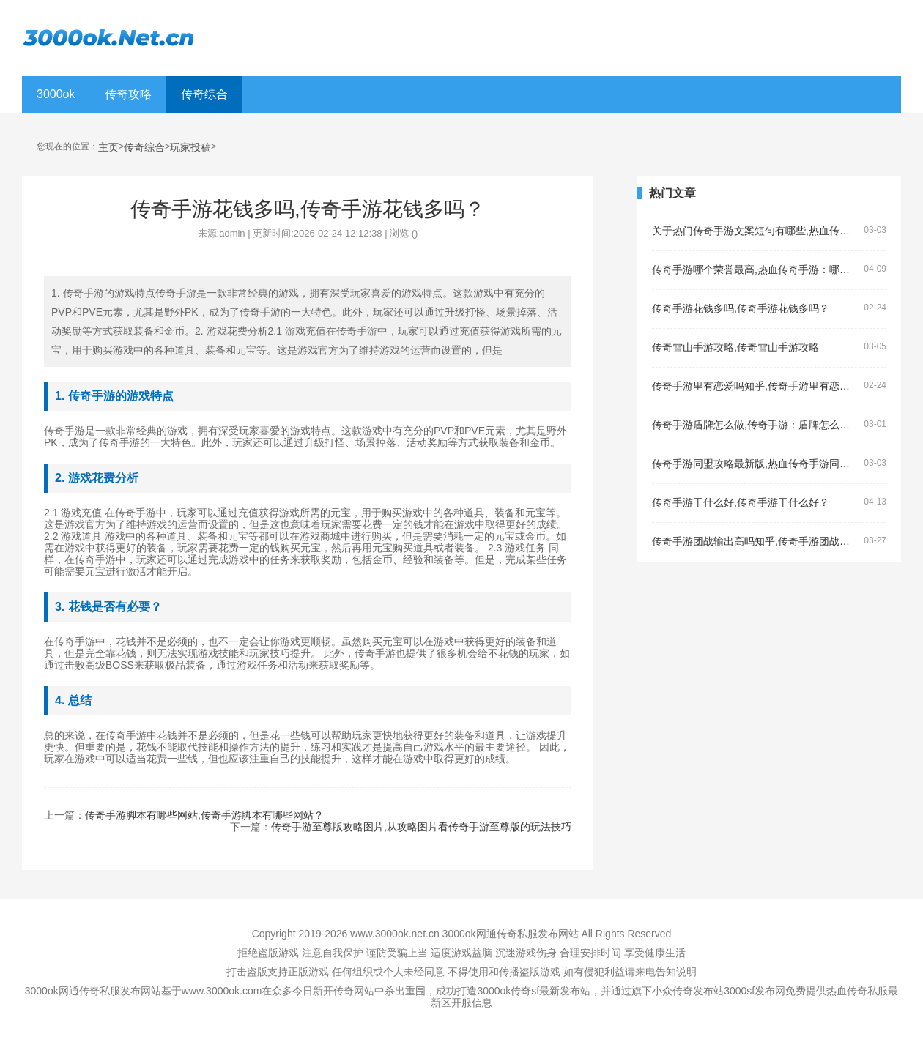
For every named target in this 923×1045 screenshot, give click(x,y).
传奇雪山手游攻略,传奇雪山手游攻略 (735, 347)
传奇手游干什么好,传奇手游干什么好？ (740, 502)
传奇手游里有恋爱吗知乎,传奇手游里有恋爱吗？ (755, 386)
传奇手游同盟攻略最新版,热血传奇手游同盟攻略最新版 (755, 463)
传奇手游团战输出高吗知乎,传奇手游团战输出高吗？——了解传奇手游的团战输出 (755, 541)
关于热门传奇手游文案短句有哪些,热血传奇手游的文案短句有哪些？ (755, 231)
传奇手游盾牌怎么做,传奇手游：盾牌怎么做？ (755, 425)
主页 (108, 147)
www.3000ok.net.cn (394, 934)
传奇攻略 (128, 94)
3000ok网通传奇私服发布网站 (510, 934)
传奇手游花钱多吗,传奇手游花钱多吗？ (740, 308)
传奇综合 (204, 94)
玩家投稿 (190, 147)
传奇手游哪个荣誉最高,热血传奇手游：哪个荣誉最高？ (755, 269)
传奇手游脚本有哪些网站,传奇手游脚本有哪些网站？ (204, 815)
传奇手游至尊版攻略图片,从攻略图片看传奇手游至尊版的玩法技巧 (421, 827)
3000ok (56, 94)
